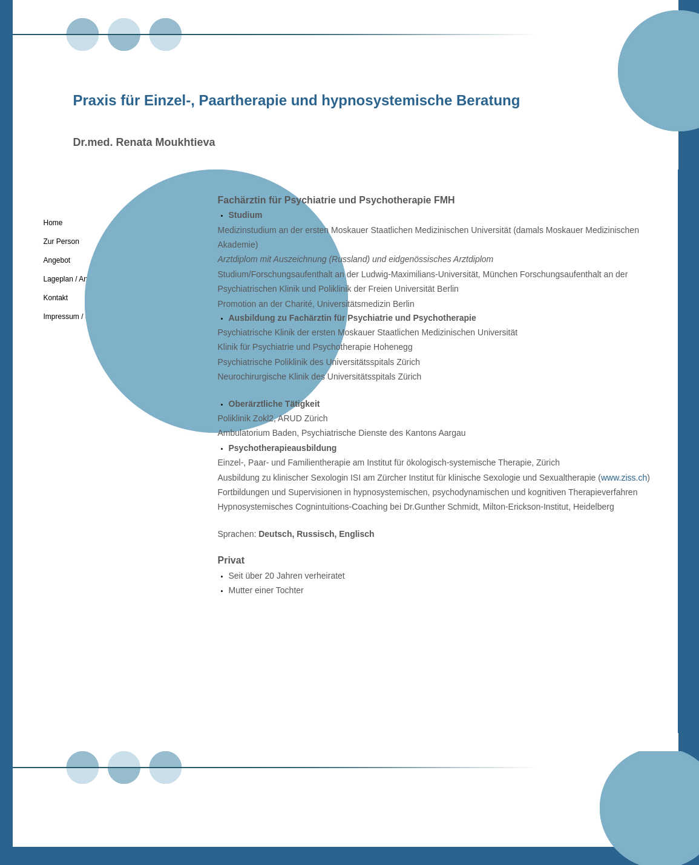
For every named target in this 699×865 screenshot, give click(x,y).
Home (53, 223)
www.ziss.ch (624, 477)
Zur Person (61, 241)
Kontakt (56, 298)
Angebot (57, 260)
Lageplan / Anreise (73, 279)
